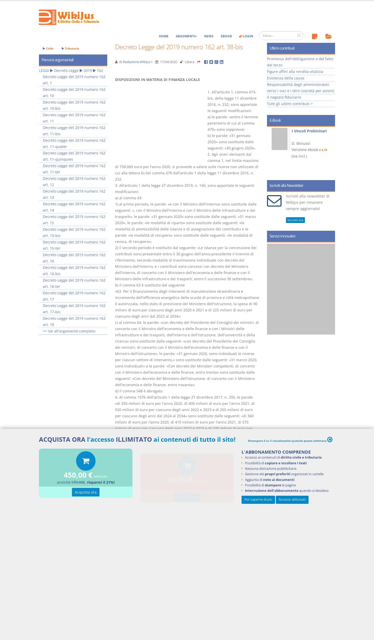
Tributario (70, 48)
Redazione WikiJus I (137, 62)
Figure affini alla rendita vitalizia (295, 71)
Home (164, 36)
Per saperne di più (258, 499)
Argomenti (186, 36)
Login (246, 36)
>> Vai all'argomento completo (69, 331)
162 (100, 70)
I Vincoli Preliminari (309, 130)
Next (329, 151)
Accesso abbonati (292, 499)
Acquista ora (86, 493)
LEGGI (44, 70)
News (208, 36)
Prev (272, 151)
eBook (226, 36)
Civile (48, 48)
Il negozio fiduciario (284, 97)
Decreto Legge (66, 70)
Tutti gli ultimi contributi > (290, 103)
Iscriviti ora (295, 220)
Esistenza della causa (285, 78)
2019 (88, 70)
